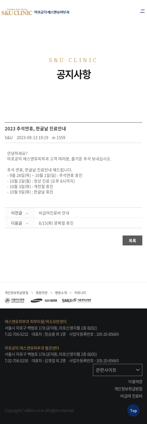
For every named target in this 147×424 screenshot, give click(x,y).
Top (133, 410)
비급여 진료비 (131, 396)
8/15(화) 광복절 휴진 (56, 223)
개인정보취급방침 (128, 389)
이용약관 (135, 381)
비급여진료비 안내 (54, 213)
